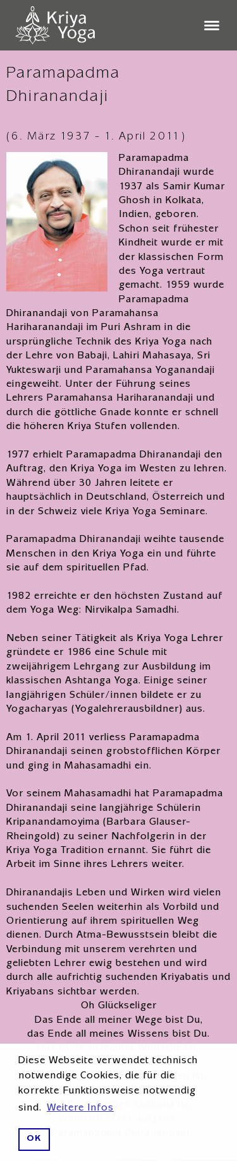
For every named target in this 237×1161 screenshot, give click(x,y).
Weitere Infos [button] (80, 1109)
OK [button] (34, 1139)
